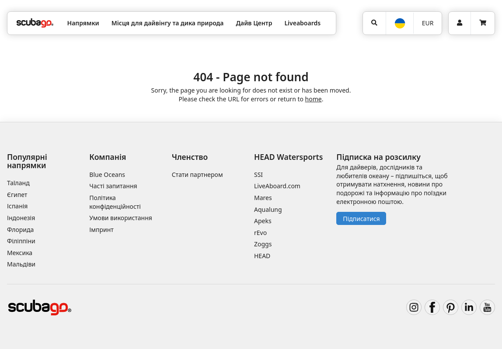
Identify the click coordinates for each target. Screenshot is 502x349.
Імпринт (101, 229)
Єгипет (17, 194)
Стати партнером (197, 174)
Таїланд (18, 183)
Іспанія (17, 206)
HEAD (262, 256)
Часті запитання (113, 186)
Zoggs (263, 244)
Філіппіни (21, 241)
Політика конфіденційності (115, 202)
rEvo (260, 232)
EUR (428, 23)
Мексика (19, 253)
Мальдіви (21, 264)
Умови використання (120, 218)
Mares (263, 198)
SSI (258, 174)
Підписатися (361, 218)
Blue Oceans (107, 174)
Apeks (263, 221)
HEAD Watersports (288, 157)
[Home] (35, 23)
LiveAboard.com (277, 186)
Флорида (20, 229)
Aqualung (268, 209)
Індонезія (21, 218)
